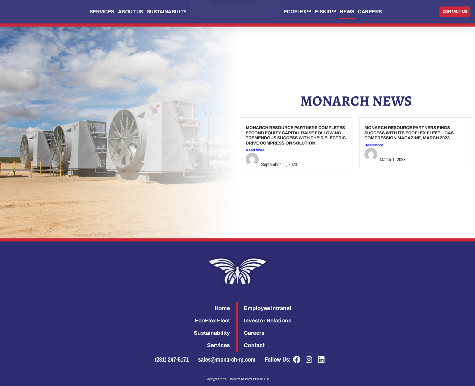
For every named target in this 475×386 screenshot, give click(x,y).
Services (102, 11)
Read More (255, 150)
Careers (370, 11)
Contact (254, 345)
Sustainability (167, 11)
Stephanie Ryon (280, 156)
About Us (130, 11)
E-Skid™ (325, 11)
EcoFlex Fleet (212, 321)
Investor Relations (267, 321)
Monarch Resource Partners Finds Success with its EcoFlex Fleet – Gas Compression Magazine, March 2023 (409, 132)
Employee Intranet (267, 308)
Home (222, 308)
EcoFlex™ (297, 11)
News (347, 11)
